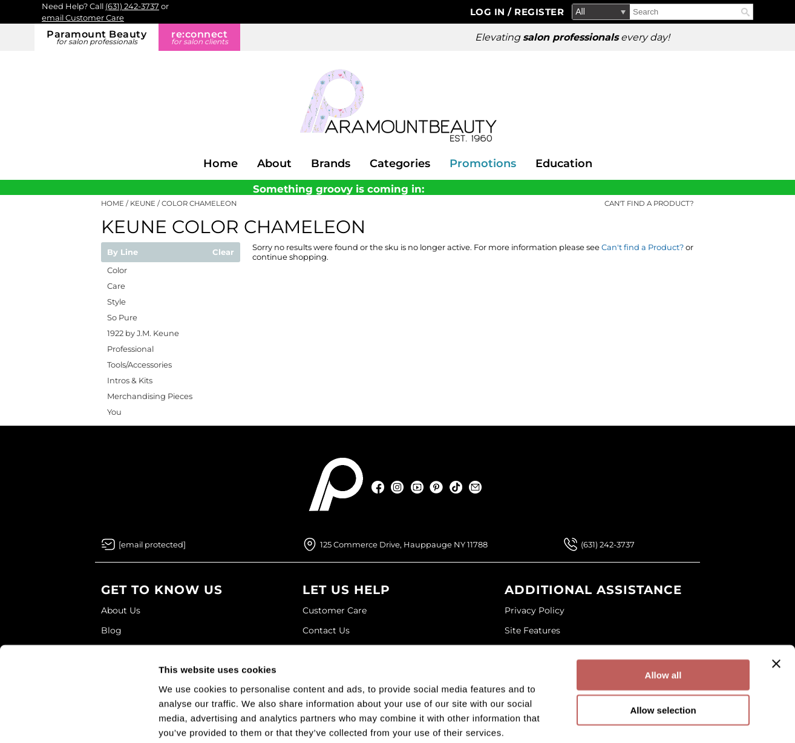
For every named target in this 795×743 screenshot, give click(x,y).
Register (539, 12)
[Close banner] (776, 601)
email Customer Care (83, 17)
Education (563, 163)
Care (116, 286)
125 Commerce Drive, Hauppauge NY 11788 (404, 544)
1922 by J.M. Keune (143, 333)
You (114, 412)
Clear (223, 252)
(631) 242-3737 (132, 6)
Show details (635, 719)
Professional (130, 349)
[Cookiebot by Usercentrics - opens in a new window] (78, 719)
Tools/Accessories (139, 364)
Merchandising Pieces (149, 396)
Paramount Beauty (96, 37)
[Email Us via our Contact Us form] (152, 544)
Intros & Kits (129, 380)
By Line (122, 252)
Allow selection (663, 648)
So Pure (122, 317)
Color (117, 270)
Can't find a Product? (649, 203)
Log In (489, 12)
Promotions (483, 163)
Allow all (663, 612)
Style (116, 301)
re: (199, 37)
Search (745, 12)
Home (220, 163)
